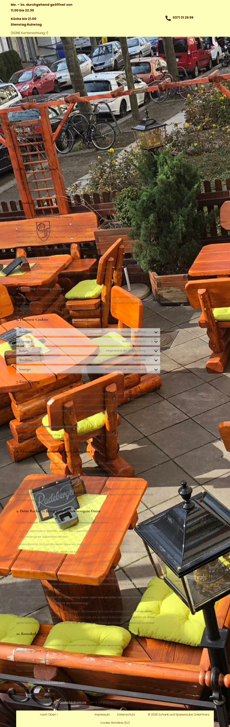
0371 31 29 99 (183, 17)
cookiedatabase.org (72, 702)
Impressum (102, 714)
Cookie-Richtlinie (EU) (115, 723)
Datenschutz (126, 714)
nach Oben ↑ (49, 714)
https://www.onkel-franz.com (55, 73)
